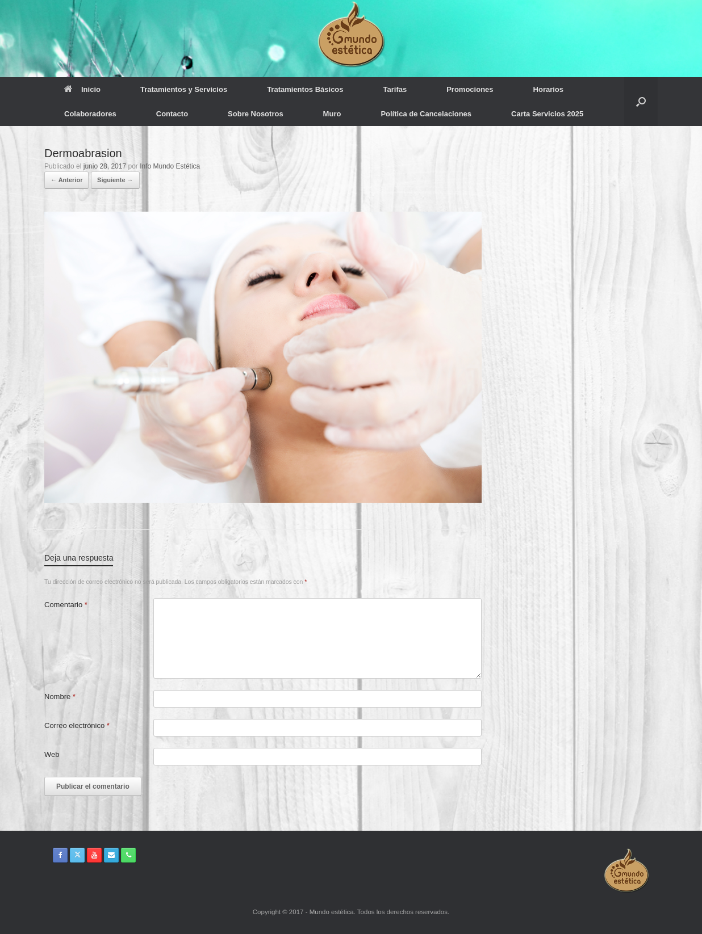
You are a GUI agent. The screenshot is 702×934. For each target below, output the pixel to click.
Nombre (60, 696)
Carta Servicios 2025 (547, 114)
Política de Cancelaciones (426, 114)
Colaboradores (90, 114)
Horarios (548, 89)
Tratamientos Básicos (305, 89)
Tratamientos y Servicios (183, 89)
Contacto (172, 114)
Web (52, 754)
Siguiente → (115, 179)
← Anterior (66, 179)
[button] (641, 101)
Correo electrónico (77, 725)
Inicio (82, 89)
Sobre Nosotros (255, 114)
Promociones (469, 89)
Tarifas (395, 89)
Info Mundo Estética (170, 166)
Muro (332, 114)
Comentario (65, 604)
